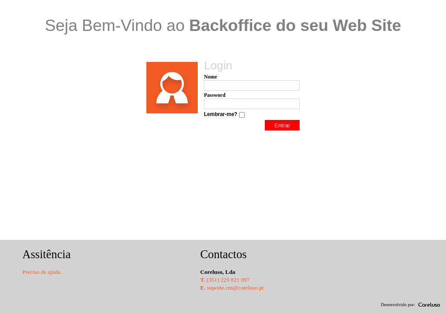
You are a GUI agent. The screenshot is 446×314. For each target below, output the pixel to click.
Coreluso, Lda (217, 272)
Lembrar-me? (220, 114)
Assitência (46, 254)
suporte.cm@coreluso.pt (232, 287)
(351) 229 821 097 (225, 280)
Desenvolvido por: (398, 304)
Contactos (223, 254)
